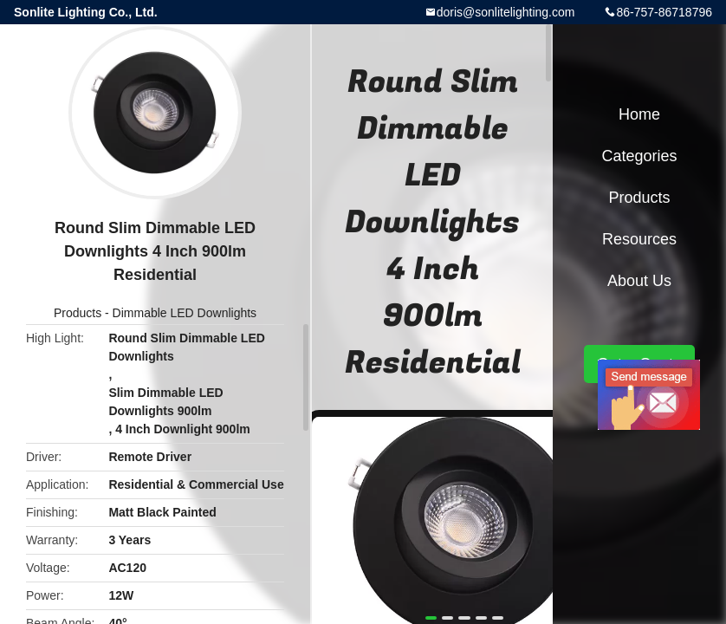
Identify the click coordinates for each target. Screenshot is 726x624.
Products (77, 313)
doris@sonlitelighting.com (506, 12)
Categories (639, 156)
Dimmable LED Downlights (185, 313)
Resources (639, 239)
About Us (639, 280)
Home (639, 114)
